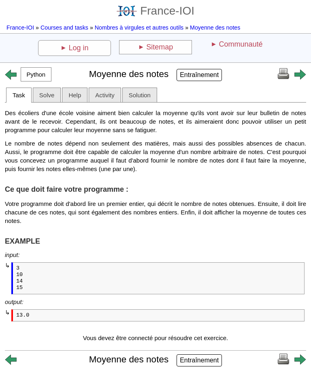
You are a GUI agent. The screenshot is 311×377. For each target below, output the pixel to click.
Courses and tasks (64, 27)
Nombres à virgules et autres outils (139, 27)
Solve (47, 95)
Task (19, 95)
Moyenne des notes (215, 27)
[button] (36, 74)
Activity (105, 95)
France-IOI (155, 10)
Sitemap (159, 47)
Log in (79, 48)
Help (74, 95)
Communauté (240, 44)
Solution (140, 95)
